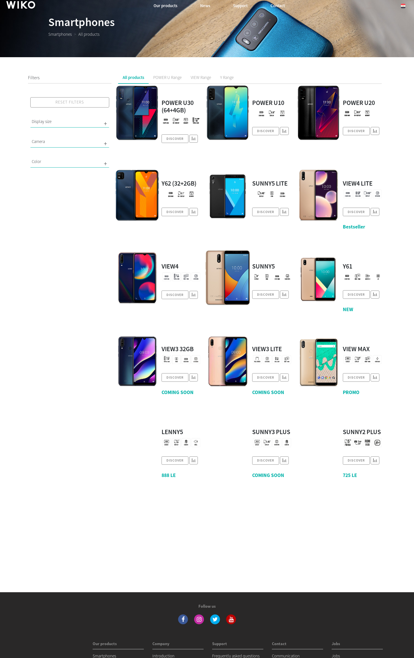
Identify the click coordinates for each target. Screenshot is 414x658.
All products (133, 77)
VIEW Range (201, 77)
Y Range (227, 77)
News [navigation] (205, 5)
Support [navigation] (240, 5)
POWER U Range (167, 77)
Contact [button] (277, 5)
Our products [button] (165, 5)
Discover (175, 138)
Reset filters (69, 102)
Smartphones (60, 34)
